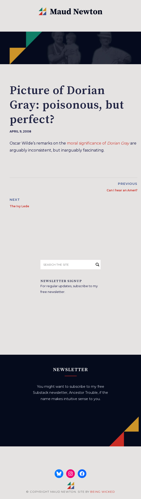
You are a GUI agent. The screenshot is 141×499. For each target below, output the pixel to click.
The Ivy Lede (19, 206)
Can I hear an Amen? (122, 190)
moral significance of (98, 143)
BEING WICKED (102, 491)
